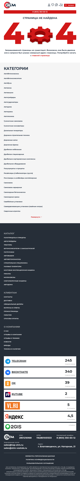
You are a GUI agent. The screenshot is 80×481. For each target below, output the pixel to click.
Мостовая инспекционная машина (19, 270)
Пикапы (7, 274)
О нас (6, 331)
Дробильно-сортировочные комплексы (19, 159)
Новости (7, 342)
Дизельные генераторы (13, 131)
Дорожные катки (11, 140)
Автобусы (8, 83)
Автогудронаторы (11, 102)
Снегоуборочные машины (15, 281)
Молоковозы (9, 277)
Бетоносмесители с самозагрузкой (19, 248)
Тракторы (8, 245)
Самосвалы (8, 183)
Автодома (8, 107)
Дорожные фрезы (11, 145)
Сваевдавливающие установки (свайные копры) (23, 206)
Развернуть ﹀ (36, 217)
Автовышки (8, 93)
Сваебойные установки (13, 202)
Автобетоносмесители (13, 78)
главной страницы (41, 55)
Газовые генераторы (12, 266)
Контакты (8, 297)
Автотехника (9, 116)
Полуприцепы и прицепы (14, 168)
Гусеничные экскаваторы (14, 126)
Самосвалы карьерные (13, 187)
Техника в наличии (12, 349)
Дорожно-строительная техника (16, 135)
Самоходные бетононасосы (15, 192)
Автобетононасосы (11, 74)
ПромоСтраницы (11, 311)
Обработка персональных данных (40, 456)
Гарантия (8, 315)
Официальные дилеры (13, 304)
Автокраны (8, 112)
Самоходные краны (11, 197)
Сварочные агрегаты (12, 211)
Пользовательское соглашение (40, 463)
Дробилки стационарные (14, 154)
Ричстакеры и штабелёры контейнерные (20, 178)
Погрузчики (9, 252)
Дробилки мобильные (12, 149)
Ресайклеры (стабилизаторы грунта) (18, 173)
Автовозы (8, 88)
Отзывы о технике (11, 338)
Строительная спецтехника (16, 263)
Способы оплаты (11, 318)
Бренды (7, 345)
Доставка (8, 300)
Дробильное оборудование (15, 164)
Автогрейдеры (10, 97)
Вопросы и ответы (12, 308)
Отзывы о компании (13, 334)
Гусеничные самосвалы (13, 121)
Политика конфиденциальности (40, 459)
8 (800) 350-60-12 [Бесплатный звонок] (40, 12)
